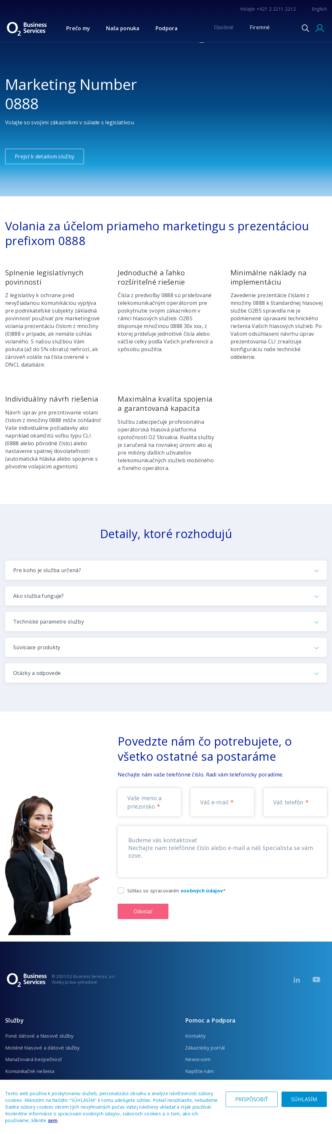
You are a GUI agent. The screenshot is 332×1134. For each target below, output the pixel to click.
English (319, 9)
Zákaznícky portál (205, 1047)
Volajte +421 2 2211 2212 (268, 9)
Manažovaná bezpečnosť (33, 1059)
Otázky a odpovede (37, 673)
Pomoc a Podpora (210, 1020)
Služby (14, 1020)
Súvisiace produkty (36, 647)
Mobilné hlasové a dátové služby (42, 1047)
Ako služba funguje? (38, 595)
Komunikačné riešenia (29, 1071)
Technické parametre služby (48, 621)
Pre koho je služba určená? (47, 570)
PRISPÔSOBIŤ (251, 1099)
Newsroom (198, 1059)
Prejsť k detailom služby (44, 156)
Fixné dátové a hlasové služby (39, 1035)
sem (53, 1120)
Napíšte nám (199, 1071)
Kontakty (195, 1035)
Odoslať (143, 911)
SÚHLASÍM (304, 1099)
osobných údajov (202, 890)
